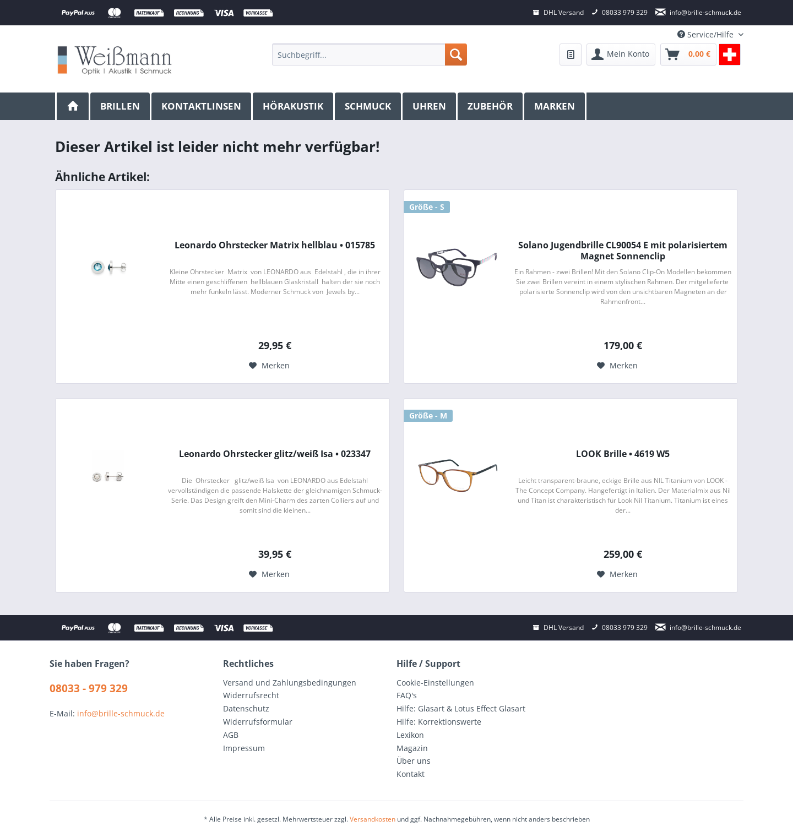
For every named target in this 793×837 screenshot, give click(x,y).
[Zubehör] (491, 106)
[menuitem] (369, 55)
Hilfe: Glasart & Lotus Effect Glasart (461, 708)
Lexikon (410, 735)
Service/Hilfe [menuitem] (706, 34)
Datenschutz (246, 708)
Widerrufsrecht (251, 695)
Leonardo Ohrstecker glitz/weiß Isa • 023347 (275, 454)
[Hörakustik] (294, 106)
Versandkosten (372, 819)
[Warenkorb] (688, 55)
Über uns (414, 761)
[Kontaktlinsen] (202, 106)
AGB (230, 735)
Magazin (412, 748)
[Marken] (555, 106)
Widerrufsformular (257, 721)
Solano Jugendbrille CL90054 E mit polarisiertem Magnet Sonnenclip (622, 251)
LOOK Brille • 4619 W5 (623, 454)
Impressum (244, 748)
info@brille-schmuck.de (121, 713)
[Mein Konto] (620, 55)
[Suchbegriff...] (369, 55)
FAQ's (407, 695)
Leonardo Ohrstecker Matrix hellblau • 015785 (275, 245)
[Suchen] (456, 55)
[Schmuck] (369, 106)
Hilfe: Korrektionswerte (439, 721)
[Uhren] (430, 106)
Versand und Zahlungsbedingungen (289, 682)
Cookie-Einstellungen (435, 682)
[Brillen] (120, 106)
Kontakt (411, 774)
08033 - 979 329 (89, 688)
